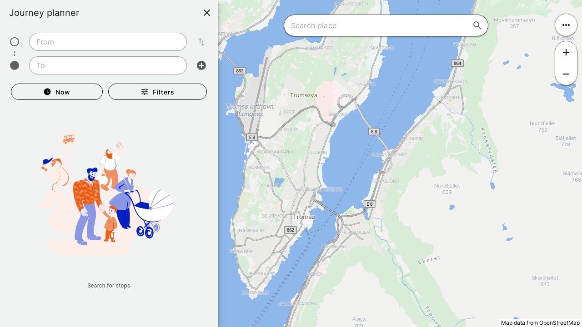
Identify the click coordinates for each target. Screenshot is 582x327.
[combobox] (108, 42)
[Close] (207, 12)
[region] (291, 163)
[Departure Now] (57, 92)
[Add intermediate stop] (201, 65)
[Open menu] (566, 25)
